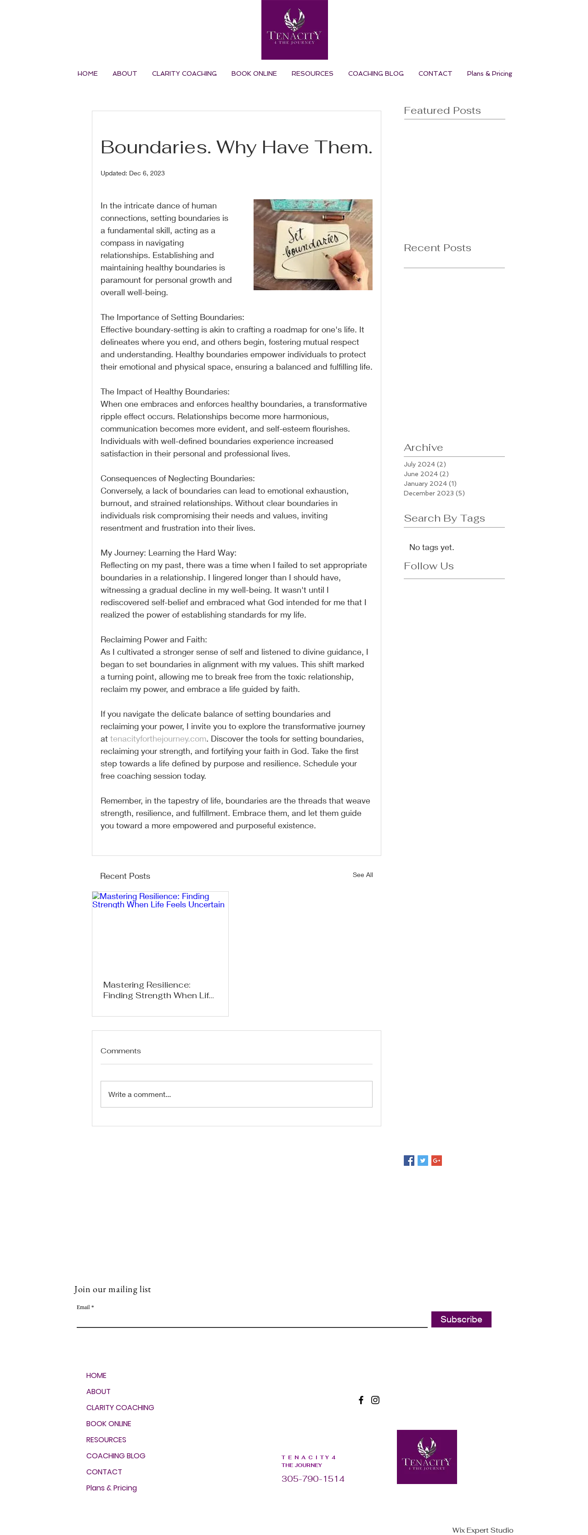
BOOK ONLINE (108, 1423)
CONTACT (104, 1472)
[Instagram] (375, 1400)
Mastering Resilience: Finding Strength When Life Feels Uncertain (158, 990)
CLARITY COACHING (111, 1407)
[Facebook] (361, 1400)
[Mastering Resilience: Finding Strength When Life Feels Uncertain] (160, 930)
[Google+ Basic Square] (436, 1160)
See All (363, 874)
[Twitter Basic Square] (423, 1160)
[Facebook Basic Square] (409, 1160)
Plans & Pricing (111, 1488)
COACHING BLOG (111, 1456)
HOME (96, 1375)
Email (83, 1307)
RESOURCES (106, 1439)
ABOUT (98, 1391)
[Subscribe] (461, 1319)
